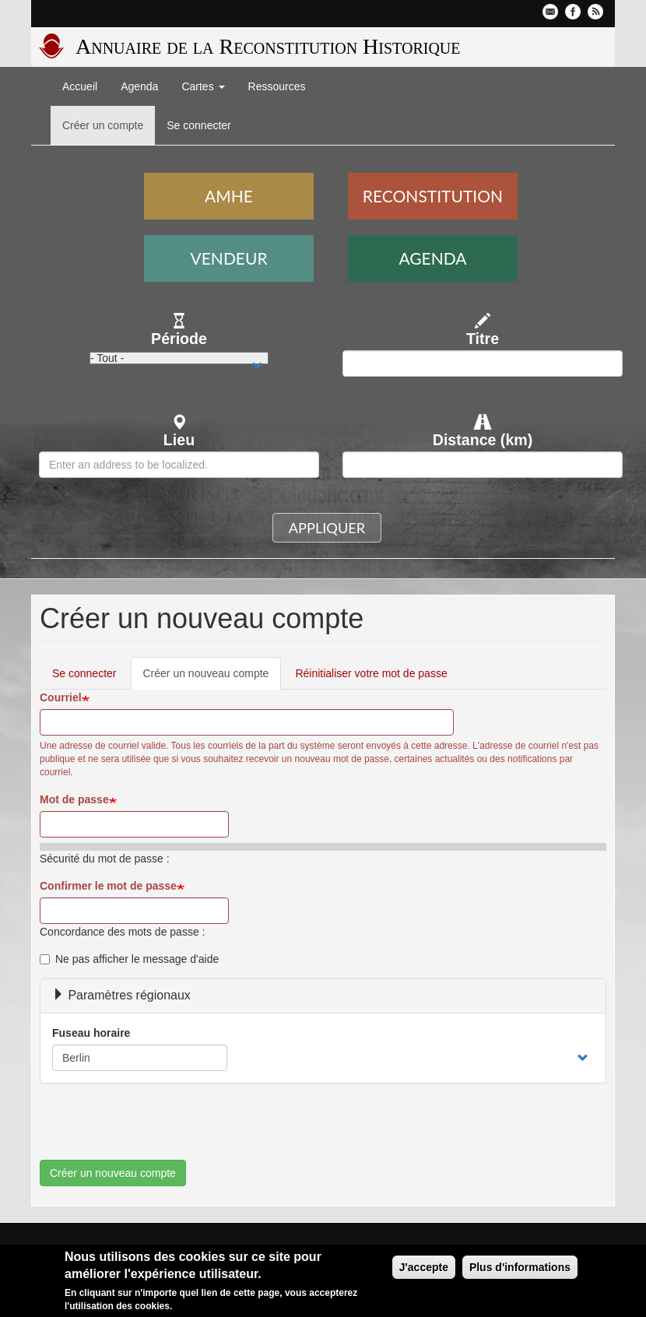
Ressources (277, 86)
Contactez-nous (550, 11)
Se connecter (199, 125)
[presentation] (158, 1129)
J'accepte (423, 1267)
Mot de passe (74, 799)
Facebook (573, 11)
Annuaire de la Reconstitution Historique (267, 46)
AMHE (229, 195)
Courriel (61, 697)
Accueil (79, 86)
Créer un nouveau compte (212, 678)
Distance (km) (483, 439)
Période (179, 338)
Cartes (202, 86)
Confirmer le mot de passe (108, 886)
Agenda (139, 86)
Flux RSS (595, 11)
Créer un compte (102, 125)
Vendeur (229, 258)
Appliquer (327, 527)
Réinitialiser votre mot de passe (371, 673)
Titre (482, 338)
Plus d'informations (520, 1267)
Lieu (179, 439)
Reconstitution (433, 195)
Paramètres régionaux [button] (121, 995)
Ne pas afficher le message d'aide (129, 959)
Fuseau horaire (91, 1033)
